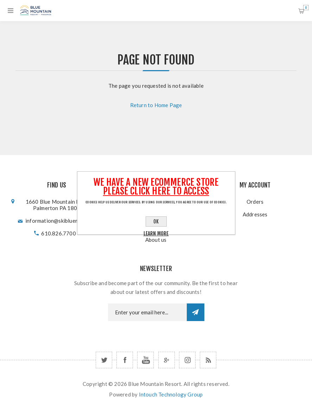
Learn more (156, 233)
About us (156, 239)
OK (156, 221)
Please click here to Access (156, 191)
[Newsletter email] (147, 312)
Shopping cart (305, 7)
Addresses (255, 214)
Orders (255, 201)
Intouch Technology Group (171, 394)
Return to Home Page (156, 105)
